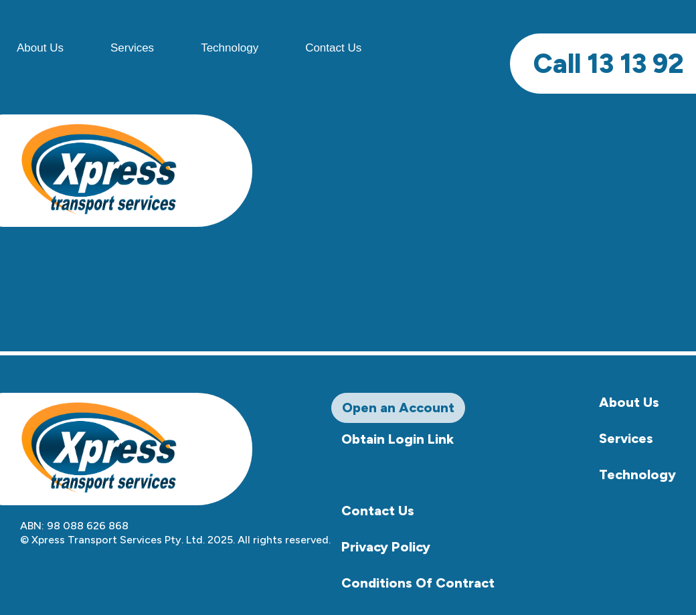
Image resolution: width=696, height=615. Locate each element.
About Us (629, 402)
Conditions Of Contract (418, 583)
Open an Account (398, 408)
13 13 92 (608, 64)
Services (132, 47)
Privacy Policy (385, 547)
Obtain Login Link (397, 439)
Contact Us (333, 47)
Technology (229, 47)
